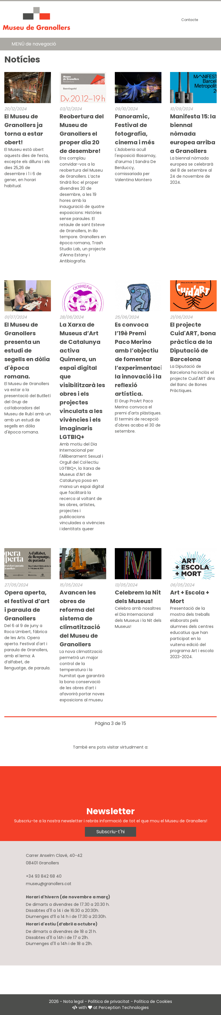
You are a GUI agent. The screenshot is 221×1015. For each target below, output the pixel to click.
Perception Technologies (124, 1007)
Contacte (189, 19)
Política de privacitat (108, 1001)
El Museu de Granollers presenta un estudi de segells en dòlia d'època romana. (27, 350)
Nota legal (73, 1001)
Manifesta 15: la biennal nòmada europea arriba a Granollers (193, 133)
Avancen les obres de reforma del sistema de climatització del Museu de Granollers (80, 618)
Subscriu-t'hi (110, 831)
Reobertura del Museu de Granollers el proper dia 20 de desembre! (82, 133)
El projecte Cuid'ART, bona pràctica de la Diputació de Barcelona (193, 342)
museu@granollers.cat (48, 884)
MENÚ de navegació (34, 44)
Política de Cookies (153, 1001)
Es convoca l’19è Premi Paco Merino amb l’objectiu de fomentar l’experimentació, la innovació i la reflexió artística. (141, 359)
